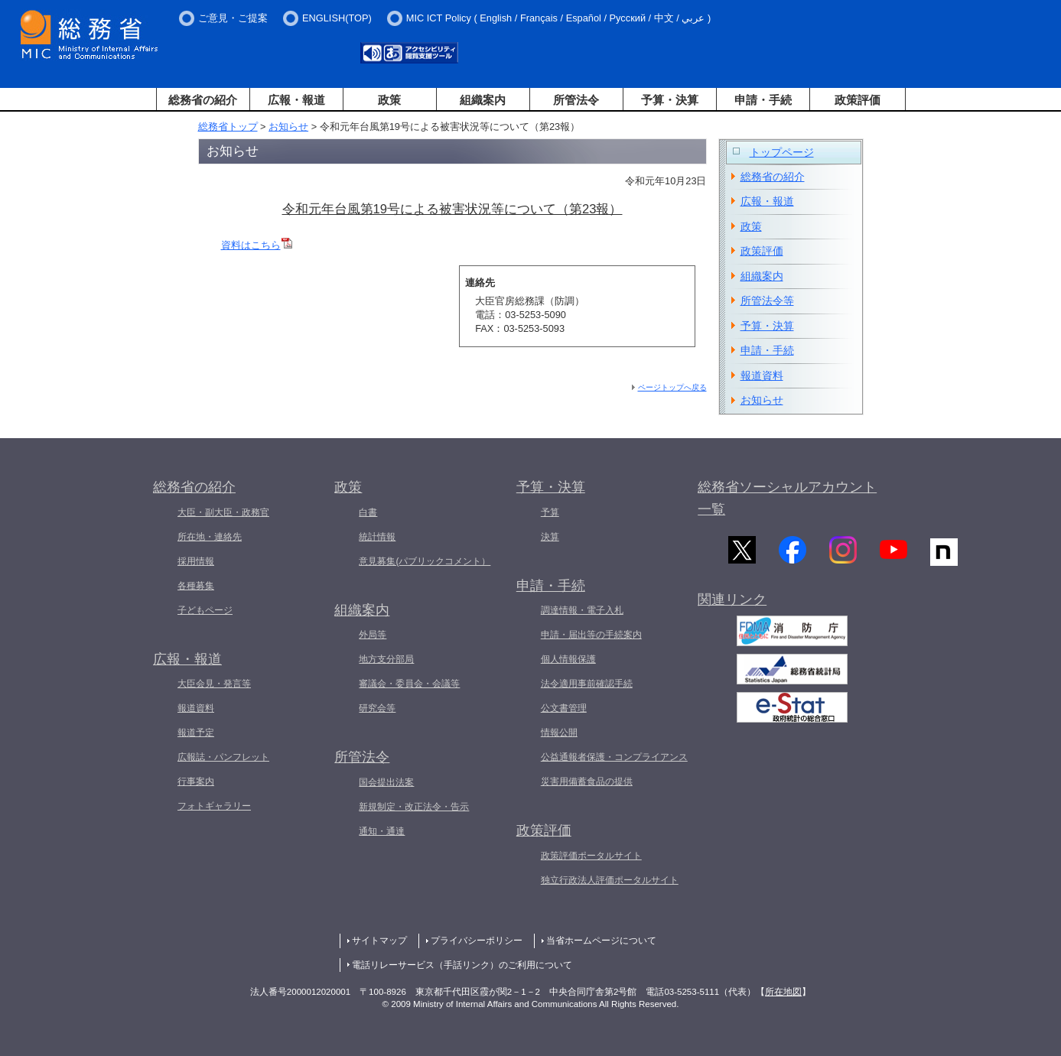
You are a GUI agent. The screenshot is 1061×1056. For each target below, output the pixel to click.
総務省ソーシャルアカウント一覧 (787, 498)
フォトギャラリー (214, 806)
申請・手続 (763, 99)
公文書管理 (564, 708)
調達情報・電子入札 (582, 610)
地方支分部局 (386, 659)
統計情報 (377, 536)
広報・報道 (296, 99)
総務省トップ (228, 126)
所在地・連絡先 (209, 536)
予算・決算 (669, 99)
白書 (368, 512)
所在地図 (783, 991)
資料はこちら (256, 245)
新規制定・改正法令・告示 (414, 806)
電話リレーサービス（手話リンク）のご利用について (462, 965)
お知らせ (288, 126)
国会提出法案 (386, 782)
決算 (550, 536)
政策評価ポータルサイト (591, 855)
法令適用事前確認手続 (587, 683)
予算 (550, 512)
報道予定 (195, 732)
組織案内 (483, 99)
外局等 (372, 634)
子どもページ (205, 610)
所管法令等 (767, 300)
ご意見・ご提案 (233, 18)
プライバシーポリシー (476, 940)
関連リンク (732, 605)
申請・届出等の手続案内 (591, 634)
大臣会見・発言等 (214, 683)
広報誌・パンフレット (223, 757)
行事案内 (195, 781)
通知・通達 (382, 831)
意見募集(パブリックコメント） (424, 561)
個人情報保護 (568, 659)
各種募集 (195, 585)
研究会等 (377, 708)
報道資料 (761, 375)
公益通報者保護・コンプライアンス (614, 757)
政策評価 (857, 99)
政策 (389, 99)
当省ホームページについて (601, 940)
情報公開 (559, 732)
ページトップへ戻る (672, 387)
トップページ (782, 152)
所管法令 (576, 99)
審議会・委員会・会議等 (409, 683)
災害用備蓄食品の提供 (587, 781)
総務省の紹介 (202, 99)
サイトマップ (379, 940)
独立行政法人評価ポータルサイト (610, 880)
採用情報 (195, 561)
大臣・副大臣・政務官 (223, 512)
